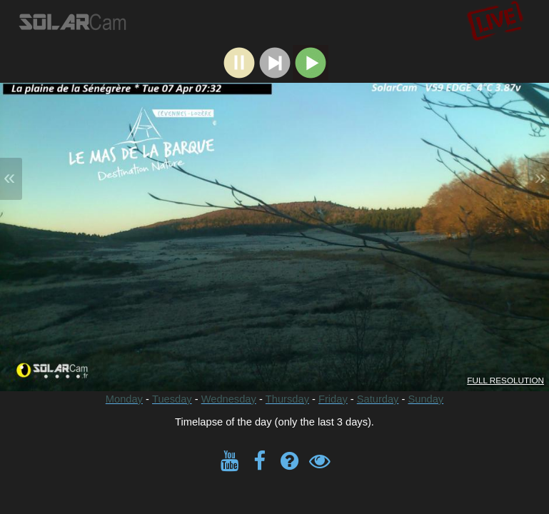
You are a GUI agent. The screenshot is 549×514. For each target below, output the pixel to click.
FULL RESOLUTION (505, 380)
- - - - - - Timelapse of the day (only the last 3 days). (274, 276)
